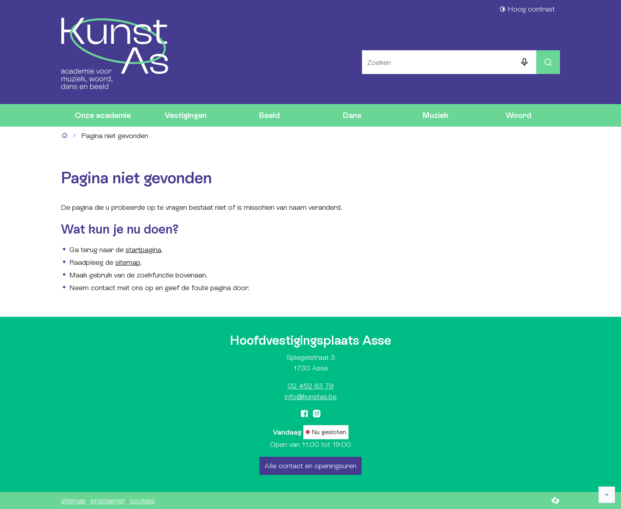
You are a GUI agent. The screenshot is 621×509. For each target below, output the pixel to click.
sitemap (127, 262)
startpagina (143, 249)
